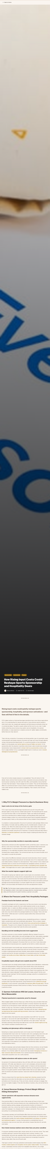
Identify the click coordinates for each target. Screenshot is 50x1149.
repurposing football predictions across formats (15, 865)
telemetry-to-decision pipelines (10, 832)
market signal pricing (23, 744)
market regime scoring (41, 1022)
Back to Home (7, 2)
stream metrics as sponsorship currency (33, 748)
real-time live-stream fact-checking (26, 1077)
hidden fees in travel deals (26, 955)
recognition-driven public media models (28, 1144)
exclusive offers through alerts (35, 983)
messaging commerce (40, 1051)
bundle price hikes (14, 955)
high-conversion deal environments (11, 1053)
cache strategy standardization (24, 1118)
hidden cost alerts (36, 744)
